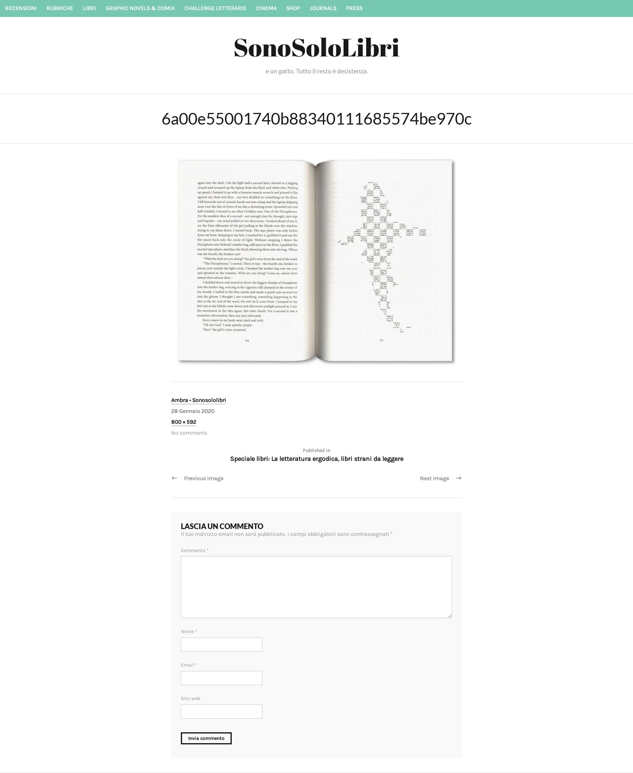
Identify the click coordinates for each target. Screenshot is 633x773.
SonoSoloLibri (316, 47)
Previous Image (203, 478)
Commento (195, 550)
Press (354, 8)
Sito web (190, 698)
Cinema (266, 8)
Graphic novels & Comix (140, 8)
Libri (89, 8)
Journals (323, 8)
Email (189, 665)
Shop (293, 8)
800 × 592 (183, 422)
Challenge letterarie (215, 8)
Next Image (434, 478)
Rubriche (59, 8)
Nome (189, 631)
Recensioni (21, 8)
